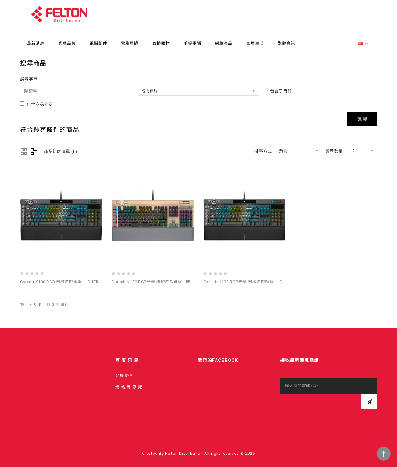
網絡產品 (223, 43)
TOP (384, 454)
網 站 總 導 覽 (128, 387)
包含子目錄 (278, 90)
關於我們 (124, 375)
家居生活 (255, 43)
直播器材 (161, 43)
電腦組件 (98, 43)
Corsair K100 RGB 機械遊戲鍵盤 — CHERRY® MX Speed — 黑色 (81, 281)
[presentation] (327, 406)
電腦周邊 (129, 43)
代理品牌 (67, 43)
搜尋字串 (29, 79)
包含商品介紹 (36, 104)
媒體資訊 (286, 43)
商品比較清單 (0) (60, 151)
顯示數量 (334, 151)
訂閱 (369, 401)
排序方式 (263, 151)
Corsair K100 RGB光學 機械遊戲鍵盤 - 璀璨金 (155, 281)
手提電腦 (192, 43)
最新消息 (35, 43)
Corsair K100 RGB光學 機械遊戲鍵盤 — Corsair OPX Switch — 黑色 (267, 281)
